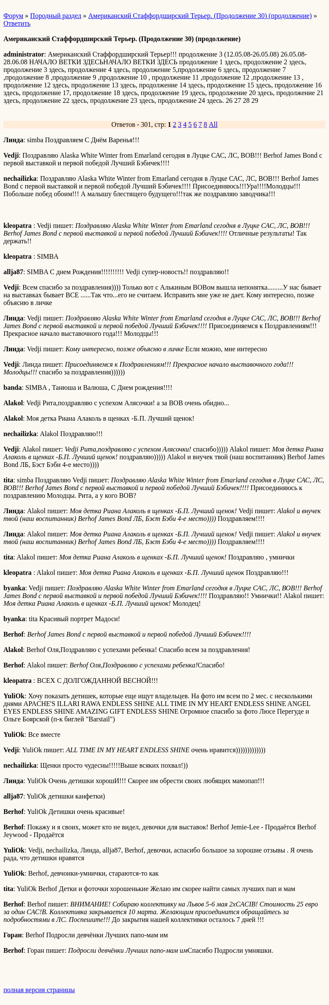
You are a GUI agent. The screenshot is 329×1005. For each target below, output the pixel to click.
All (213, 124)
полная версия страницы (39, 989)
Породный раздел (55, 15)
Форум (13, 15)
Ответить (16, 23)
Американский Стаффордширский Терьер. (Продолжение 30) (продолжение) (200, 15)
